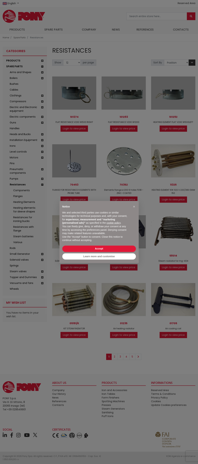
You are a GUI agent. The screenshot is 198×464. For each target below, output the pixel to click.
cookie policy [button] (113, 222)
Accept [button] (99, 248)
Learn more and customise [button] (99, 256)
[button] (134, 206)
